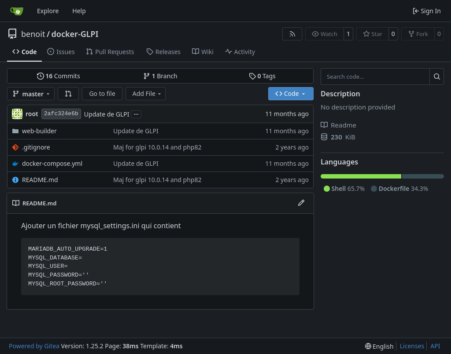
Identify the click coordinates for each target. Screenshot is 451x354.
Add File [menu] (148, 93)
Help (79, 11)
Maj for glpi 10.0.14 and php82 (157, 147)
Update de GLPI (106, 114)
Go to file (102, 93)
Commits (58, 76)
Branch (160, 76)
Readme (338, 124)
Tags (262, 76)
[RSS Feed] (292, 33)
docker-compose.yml (52, 163)
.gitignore (36, 147)
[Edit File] (301, 203)
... (136, 113)
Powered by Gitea (34, 346)
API (435, 346)
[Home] (16, 11)
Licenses (412, 346)
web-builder (39, 131)
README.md (40, 179)
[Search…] (436, 76)
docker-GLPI (75, 33)
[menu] (379, 346)
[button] (68, 93)
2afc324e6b (61, 113)
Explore (48, 11)
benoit (33, 33)
